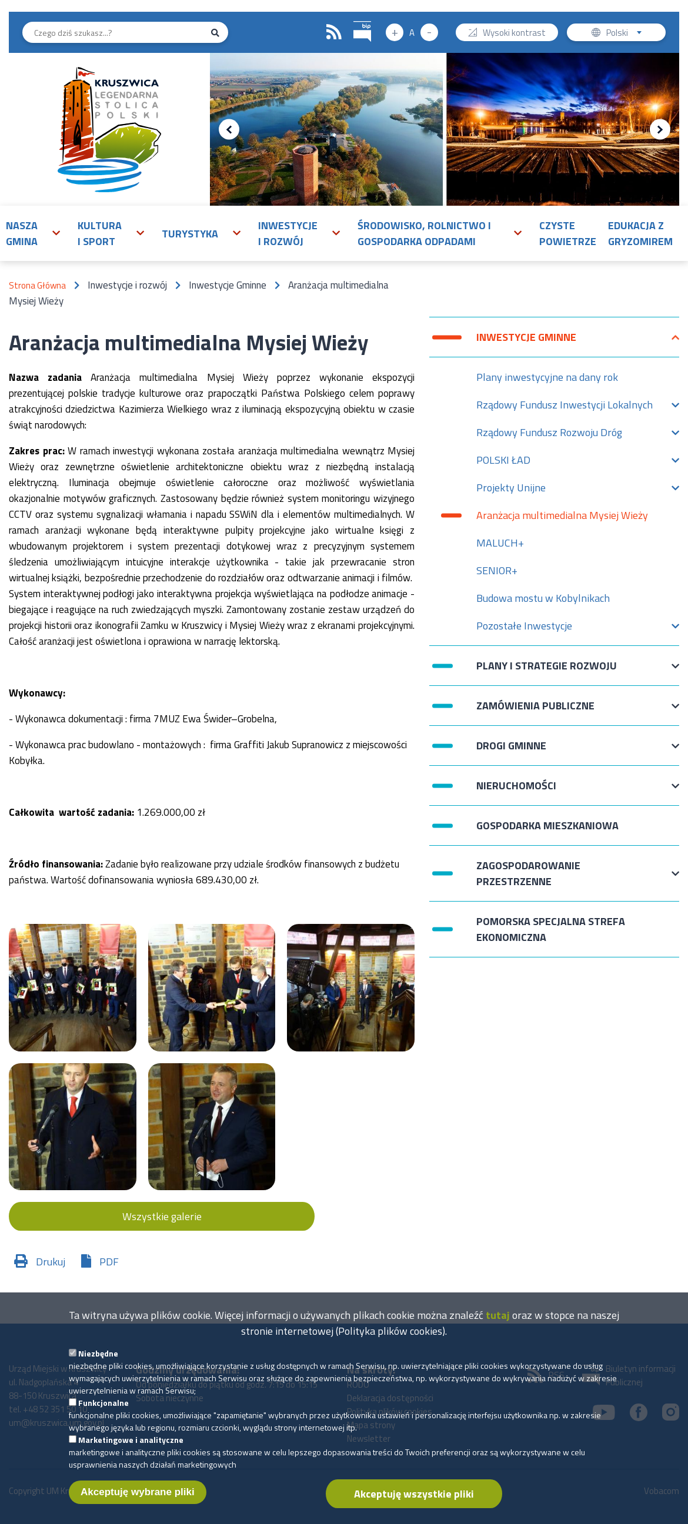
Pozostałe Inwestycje (524, 628)
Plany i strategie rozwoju (546, 671)
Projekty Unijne (511, 490)
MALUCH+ (500, 543)
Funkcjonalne (103, 1412)
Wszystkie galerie (162, 1216)
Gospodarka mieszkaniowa (547, 825)
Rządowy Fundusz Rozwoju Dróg (549, 435)
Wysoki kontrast (514, 34)
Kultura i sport (100, 233)
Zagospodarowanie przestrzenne (528, 873)
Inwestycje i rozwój (288, 233)
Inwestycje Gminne (526, 343)
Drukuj (50, 1262)
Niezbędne (98, 1363)
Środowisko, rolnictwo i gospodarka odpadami (424, 233)
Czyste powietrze (567, 233)
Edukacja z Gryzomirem (640, 233)
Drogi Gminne (511, 751)
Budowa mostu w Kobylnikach (543, 598)
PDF (109, 1262)
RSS (334, 32)
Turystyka (190, 234)
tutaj (498, 1325)
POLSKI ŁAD (503, 463)
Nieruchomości (516, 791)
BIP (353, 19)
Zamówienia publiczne (535, 711)
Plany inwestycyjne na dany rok (547, 377)
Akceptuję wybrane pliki (138, 1502)
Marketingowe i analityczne (130, 1449)
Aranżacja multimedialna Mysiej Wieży (562, 515)
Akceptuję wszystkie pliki (414, 1504)
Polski (626, 34)
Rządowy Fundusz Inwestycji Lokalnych (564, 407)
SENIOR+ (496, 570)
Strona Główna (37, 285)
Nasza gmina (22, 233)
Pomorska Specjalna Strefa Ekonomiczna (550, 929)
